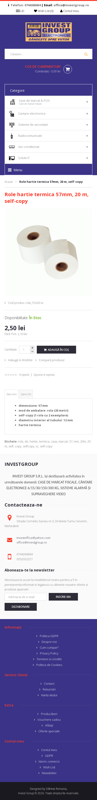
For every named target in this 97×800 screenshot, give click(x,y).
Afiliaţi (49, 725)
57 (70, 441)
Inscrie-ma (63, 597)
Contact (49, 683)
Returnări (49, 689)
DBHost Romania (56, 789)
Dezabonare (21, 607)
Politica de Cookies (49, 665)
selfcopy (28, 446)
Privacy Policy (49, 653)
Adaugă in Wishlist (20, 360)
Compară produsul (51, 360)
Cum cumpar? (49, 647)
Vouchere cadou (49, 720)
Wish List (49, 767)
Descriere (11, 394)
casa (54, 441)
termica (44, 441)
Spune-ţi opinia (44, 375)
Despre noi (49, 642)
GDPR (49, 756)
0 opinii (24, 375)
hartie (34, 441)
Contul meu (49, 750)
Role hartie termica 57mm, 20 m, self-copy (51, 182)
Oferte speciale (49, 731)
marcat (63, 441)
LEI (21, 11)
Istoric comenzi (49, 761)
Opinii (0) (26, 394)
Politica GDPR (49, 636)
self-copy (46, 446)
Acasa (9, 182)
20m (83, 441)
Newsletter (49, 773)
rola (20, 441)
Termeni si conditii (49, 659)
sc (37, 446)
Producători (49, 714)
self (11, 446)
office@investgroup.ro (71, 5)
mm (76, 441)
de (26, 441)
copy (18, 446)
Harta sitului (49, 695)
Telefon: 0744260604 (26, 5)
